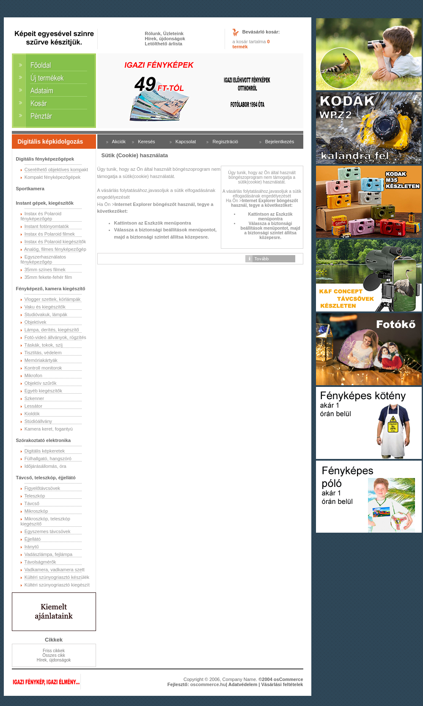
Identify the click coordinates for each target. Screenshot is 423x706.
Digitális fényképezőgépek (45, 158)
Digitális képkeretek (45, 450)
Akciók (119, 141)
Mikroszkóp (36, 511)
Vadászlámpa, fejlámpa (49, 554)
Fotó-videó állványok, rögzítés (55, 337)
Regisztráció (225, 141)
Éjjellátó (33, 539)
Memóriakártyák (41, 360)
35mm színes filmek (45, 269)
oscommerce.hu (208, 684)
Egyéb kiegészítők (43, 390)
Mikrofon (33, 375)
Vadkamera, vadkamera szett (55, 569)
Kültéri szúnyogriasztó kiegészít (57, 584)
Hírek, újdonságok (165, 38)
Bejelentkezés (279, 141)
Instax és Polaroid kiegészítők (55, 241)
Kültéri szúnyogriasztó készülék (57, 577)
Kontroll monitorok (43, 367)
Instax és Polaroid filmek (50, 233)
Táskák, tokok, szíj (43, 344)
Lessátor (33, 406)
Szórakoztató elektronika (43, 440)
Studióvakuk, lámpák (46, 314)
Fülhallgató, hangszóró (48, 458)
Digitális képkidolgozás (50, 141)
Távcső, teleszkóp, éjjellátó (46, 477)
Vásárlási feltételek (282, 684)
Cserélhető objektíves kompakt (56, 169)
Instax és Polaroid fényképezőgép (41, 216)
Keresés (146, 141)
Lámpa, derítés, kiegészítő (52, 329)
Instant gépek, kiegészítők (45, 203)
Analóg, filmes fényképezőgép (55, 249)
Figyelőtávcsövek (42, 488)
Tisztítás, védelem (42, 352)
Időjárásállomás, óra (45, 466)
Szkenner (34, 398)
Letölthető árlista (163, 43)
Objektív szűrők (41, 383)
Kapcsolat (186, 141)
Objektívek (36, 322)
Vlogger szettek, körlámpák (53, 299)
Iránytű (32, 546)
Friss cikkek (54, 650)
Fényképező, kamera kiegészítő (50, 288)
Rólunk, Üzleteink (164, 33)
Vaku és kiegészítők (45, 306)
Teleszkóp (34, 495)
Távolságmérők (40, 561)
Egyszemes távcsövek (48, 531)
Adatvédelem (242, 684)
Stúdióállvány (38, 421)
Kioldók (32, 413)
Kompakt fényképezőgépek (53, 177)
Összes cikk (53, 655)
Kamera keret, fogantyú (49, 428)
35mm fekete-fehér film (48, 277)
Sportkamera (30, 188)
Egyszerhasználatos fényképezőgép (43, 259)
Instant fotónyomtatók (47, 226)
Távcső (31, 503)
